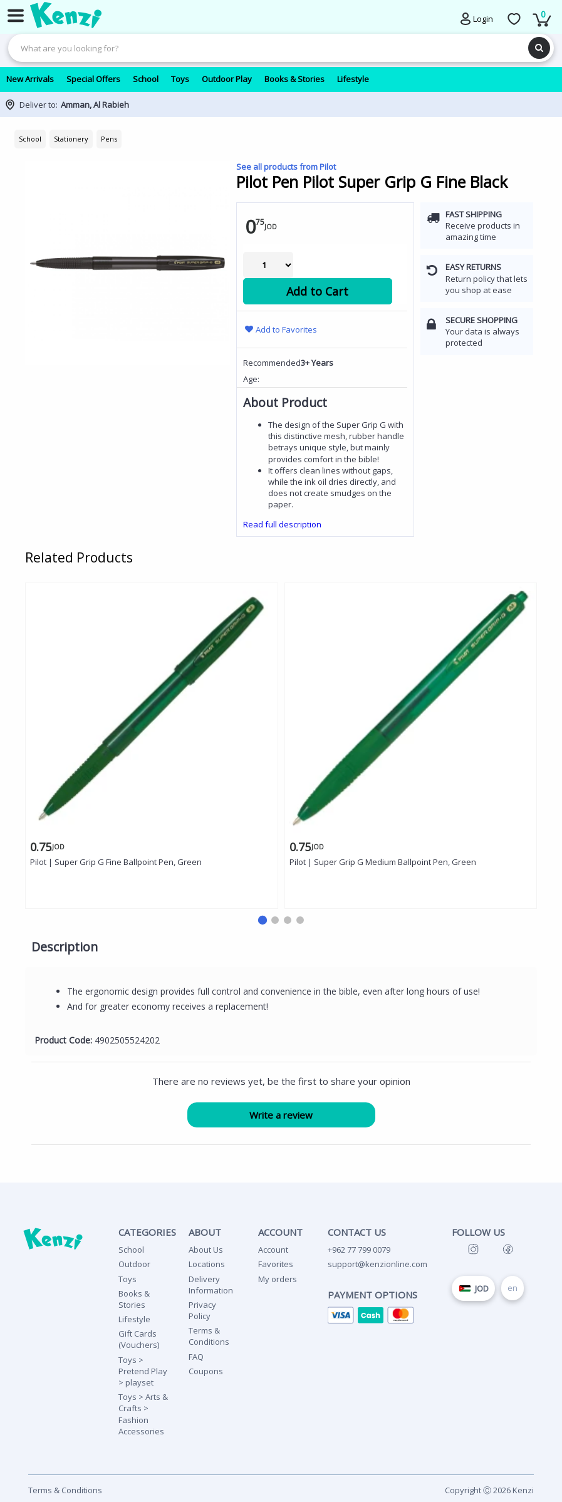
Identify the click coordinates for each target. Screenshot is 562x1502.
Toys (127, 1279)
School (131, 1249)
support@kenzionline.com (377, 1264)
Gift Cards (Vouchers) (138, 1339)
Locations (207, 1264)
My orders (277, 1279)
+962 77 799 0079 (359, 1249)
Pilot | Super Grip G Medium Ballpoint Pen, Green (382, 862)
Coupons (206, 1371)
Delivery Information (211, 1284)
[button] (262, 920)
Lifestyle (134, 1319)
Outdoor (134, 1264)
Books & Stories (134, 1299)
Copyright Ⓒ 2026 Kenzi (489, 1490)
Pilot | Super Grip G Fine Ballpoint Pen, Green (116, 862)
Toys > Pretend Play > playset (142, 1371)
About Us (206, 1249)
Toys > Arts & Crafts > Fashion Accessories (143, 1414)
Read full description (282, 524)
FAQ (196, 1356)
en (512, 1287)
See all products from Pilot (286, 166)
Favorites (275, 1264)
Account (273, 1249)
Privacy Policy (202, 1310)
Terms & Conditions (209, 1336)
